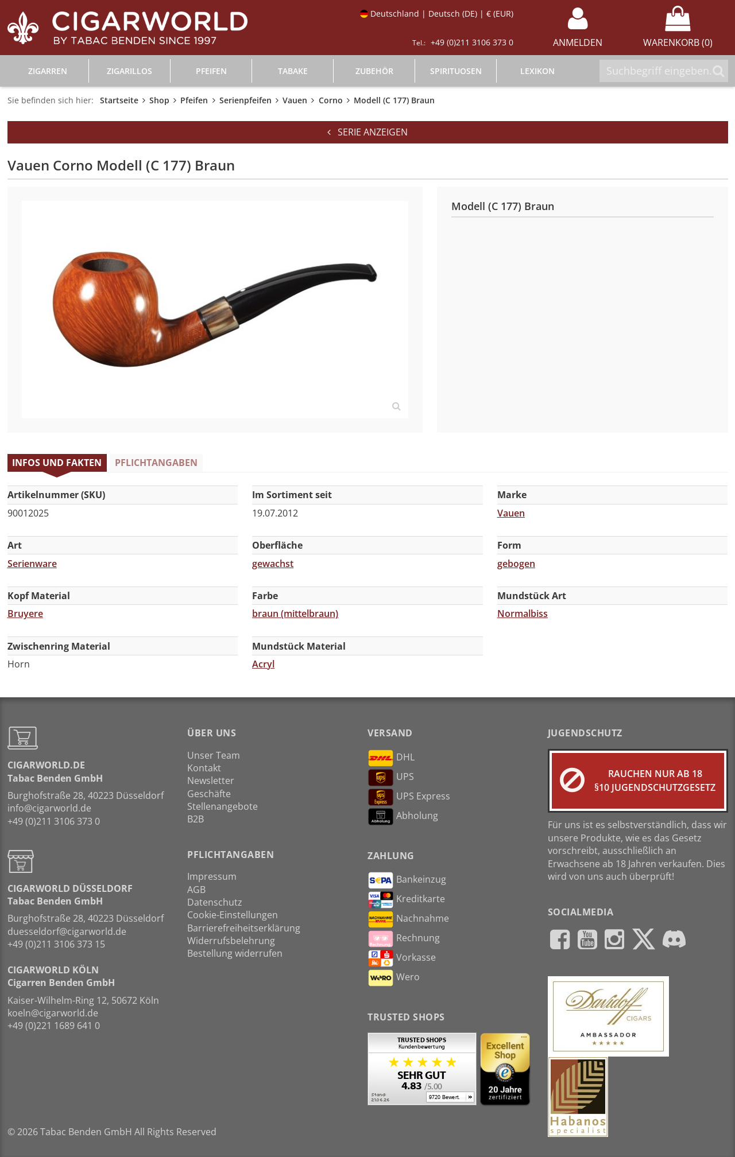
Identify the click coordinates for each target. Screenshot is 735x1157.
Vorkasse (402, 958)
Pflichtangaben (156, 462)
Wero (394, 978)
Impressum (212, 876)
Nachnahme (408, 919)
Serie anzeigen (367, 132)
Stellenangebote (222, 806)
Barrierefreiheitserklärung (243, 928)
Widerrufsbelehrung (231, 940)
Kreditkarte (406, 900)
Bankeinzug (407, 880)
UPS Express (409, 797)
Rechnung (404, 939)
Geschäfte (209, 793)
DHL (391, 758)
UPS (391, 777)
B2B (195, 819)
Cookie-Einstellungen (232, 914)
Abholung (403, 816)
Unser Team (213, 755)
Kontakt (204, 768)
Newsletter (210, 780)
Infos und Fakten (57, 462)
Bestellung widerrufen (235, 953)
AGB (196, 889)
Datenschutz (214, 902)
